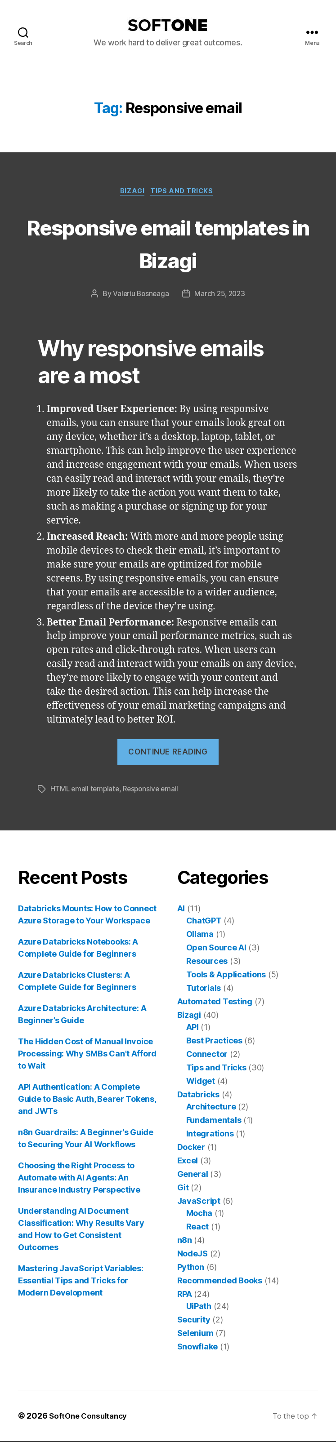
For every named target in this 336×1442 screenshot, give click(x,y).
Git (183, 1188)
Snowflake (197, 1347)
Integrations (210, 1134)
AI (181, 909)
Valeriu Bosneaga (140, 295)
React (197, 1227)
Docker (191, 1148)
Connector (207, 1055)
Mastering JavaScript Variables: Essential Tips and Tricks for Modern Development (80, 1281)
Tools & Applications (226, 975)
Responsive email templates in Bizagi (167, 243)
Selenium (195, 1334)
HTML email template (85, 789)
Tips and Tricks (184, 192)
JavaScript (198, 1202)
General (192, 1175)
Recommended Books (219, 1281)
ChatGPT (204, 921)
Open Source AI (216, 948)
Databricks (198, 1095)
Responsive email (154, 789)
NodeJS (192, 1254)
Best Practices (214, 1041)
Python (190, 1268)
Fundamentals (214, 1121)
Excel (187, 1161)
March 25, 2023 (220, 295)
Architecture (211, 1107)
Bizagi (132, 192)
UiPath (198, 1307)
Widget (200, 1082)
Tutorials (203, 989)
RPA (184, 1295)
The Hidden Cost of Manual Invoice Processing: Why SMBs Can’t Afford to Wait (87, 1054)
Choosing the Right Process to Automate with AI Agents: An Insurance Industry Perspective (79, 1178)
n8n (184, 1241)
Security (194, 1320)
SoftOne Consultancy (90, 1416)
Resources (207, 962)
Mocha (199, 1214)
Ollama (200, 935)
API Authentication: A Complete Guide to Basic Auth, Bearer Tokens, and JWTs (87, 1100)
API (192, 1028)
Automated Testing (214, 1002)
